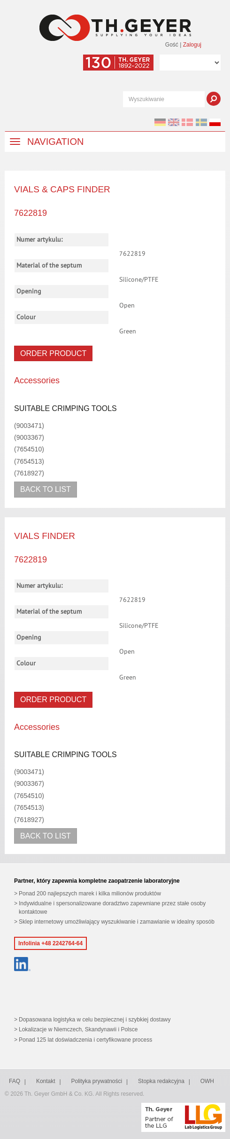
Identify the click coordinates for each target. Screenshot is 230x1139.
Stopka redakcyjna (161, 1081)
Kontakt (45, 1081)
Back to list (45, 489)
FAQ (14, 1081)
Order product (53, 353)
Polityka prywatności (96, 1081)
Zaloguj (192, 44)
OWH (207, 1081)
